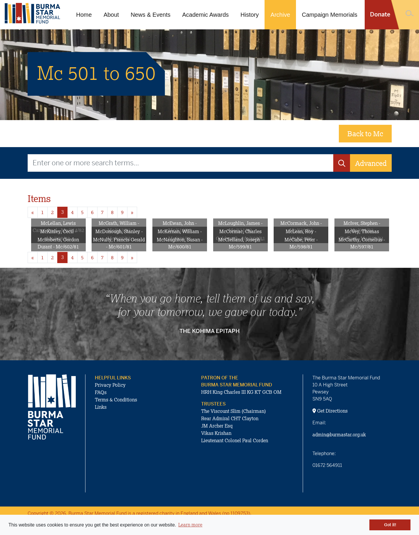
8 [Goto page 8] (112, 212)
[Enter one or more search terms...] (181, 163)
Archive (280, 14)
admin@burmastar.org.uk (339, 434)
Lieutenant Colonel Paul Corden (234, 440)
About (111, 14)
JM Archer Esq (217, 426)
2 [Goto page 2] (52, 212)
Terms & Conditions (116, 399)
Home (84, 14)
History (249, 14)
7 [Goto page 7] (102, 212)
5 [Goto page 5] (82, 212)
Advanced (371, 163)
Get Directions (330, 411)
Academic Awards (205, 14)
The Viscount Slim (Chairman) (233, 411)
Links (101, 407)
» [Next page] (132, 212)
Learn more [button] (190, 524)
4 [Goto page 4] (72, 212)
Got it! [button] (390, 525)
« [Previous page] (32, 212)
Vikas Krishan (216, 433)
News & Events (151, 14)
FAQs (101, 392)
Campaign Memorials (329, 14)
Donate (380, 14)
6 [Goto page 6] (92, 212)
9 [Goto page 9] (122, 212)
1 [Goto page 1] (42, 212)
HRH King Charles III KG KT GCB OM (241, 392)
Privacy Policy (110, 385)
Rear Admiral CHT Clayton (229, 418)
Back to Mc (365, 133)
